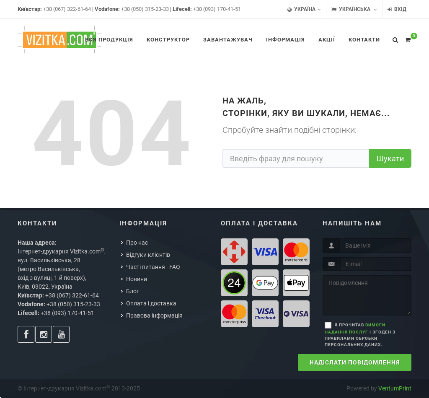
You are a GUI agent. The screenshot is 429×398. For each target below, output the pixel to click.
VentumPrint (394, 388)
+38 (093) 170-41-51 (217, 9)
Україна (304, 9)
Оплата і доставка (151, 303)
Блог (132, 291)
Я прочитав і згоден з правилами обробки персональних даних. (360, 335)
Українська (354, 9)
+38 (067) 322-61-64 (67, 9)
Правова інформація (154, 315)
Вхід (397, 9)
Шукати (390, 158)
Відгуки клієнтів (148, 254)
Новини (136, 279)
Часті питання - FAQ (153, 267)
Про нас (137, 242)
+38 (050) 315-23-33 (145, 9)
